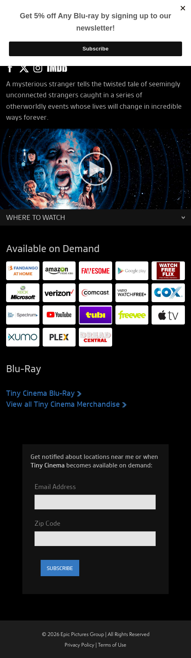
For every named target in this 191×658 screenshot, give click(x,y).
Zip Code (47, 523)
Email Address (55, 486)
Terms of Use (112, 644)
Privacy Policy (79, 644)
